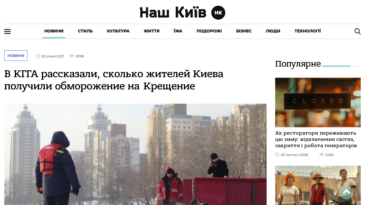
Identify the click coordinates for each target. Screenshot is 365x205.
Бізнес (244, 31)
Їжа (178, 31)
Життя (151, 31)
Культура (118, 31)
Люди (273, 31)
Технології (308, 31)
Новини (54, 31)
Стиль (85, 31)
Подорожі (209, 31)
